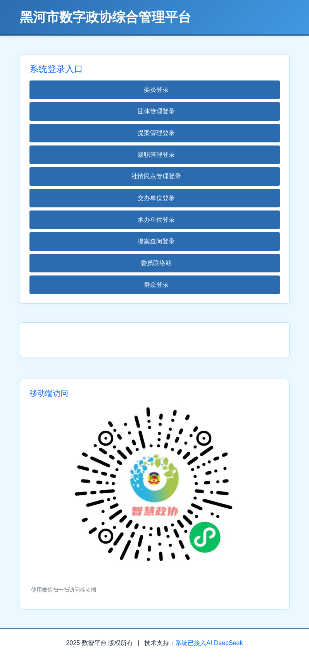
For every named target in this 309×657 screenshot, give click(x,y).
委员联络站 (156, 263)
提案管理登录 (156, 133)
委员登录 (156, 89)
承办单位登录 (156, 219)
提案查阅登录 (156, 241)
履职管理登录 (156, 154)
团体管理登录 (156, 111)
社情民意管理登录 (156, 176)
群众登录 (156, 284)
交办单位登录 (156, 198)
